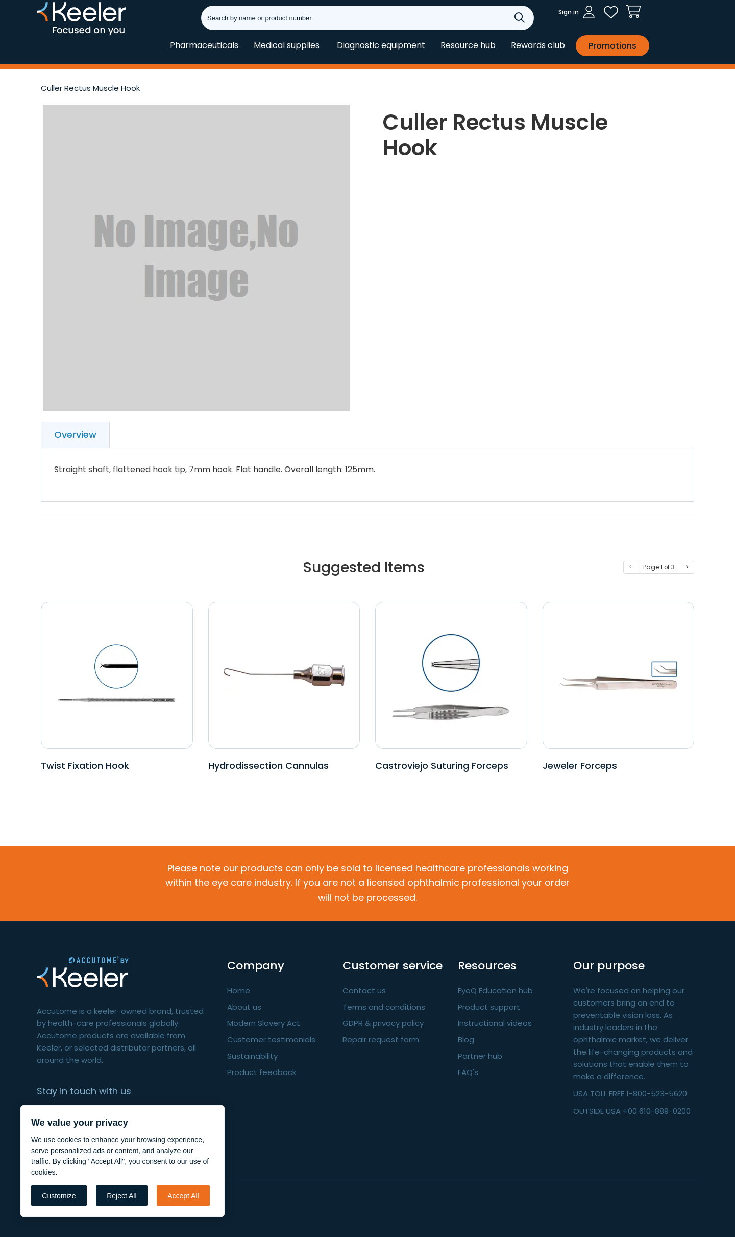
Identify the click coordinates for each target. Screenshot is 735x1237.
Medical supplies (287, 45)
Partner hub (480, 1056)
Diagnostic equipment (381, 45)
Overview (75, 434)
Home (238, 990)
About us (244, 1006)
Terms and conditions (383, 1006)
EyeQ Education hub (495, 990)
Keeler (50, 35)
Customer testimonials (271, 1039)
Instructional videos (495, 1023)
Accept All (183, 1196)
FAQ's (468, 1072)
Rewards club (538, 45)
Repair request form (380, 1039)
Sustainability (252, 1056)
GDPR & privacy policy (383, 1023)
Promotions (612, 46)
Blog (466, 1039)
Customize (59, 1196)
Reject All (121, 1196)
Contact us (364, 990)
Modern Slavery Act (263, 1023)
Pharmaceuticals (204, 45)
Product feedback (261, 1072)
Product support (489, 1006)
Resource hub (468, 45)
